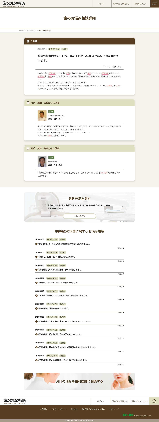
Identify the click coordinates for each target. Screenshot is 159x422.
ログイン (100, 4)
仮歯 (89, 73)
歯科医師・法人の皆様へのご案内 (93, 409)
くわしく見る (79, 216)
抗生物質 (104, 173)
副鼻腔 (109, 86)
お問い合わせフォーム (139, 401)
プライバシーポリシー (59, 409)
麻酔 (50, 76)
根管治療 (52, 73)
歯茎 (68, 73)
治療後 (64, 49)
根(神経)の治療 (54, 49)
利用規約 (44, 409)
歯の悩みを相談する (120, 4)
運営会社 (74, 409)
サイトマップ (113, 409)
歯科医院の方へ (139, 4)
